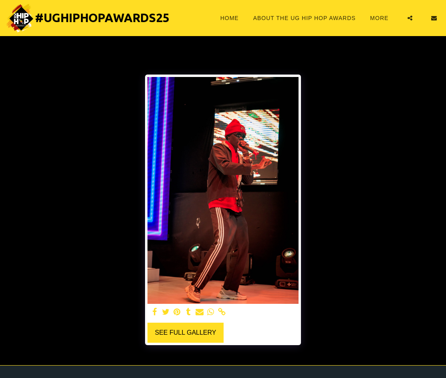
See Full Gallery (185, 332)
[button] (410, 18)
